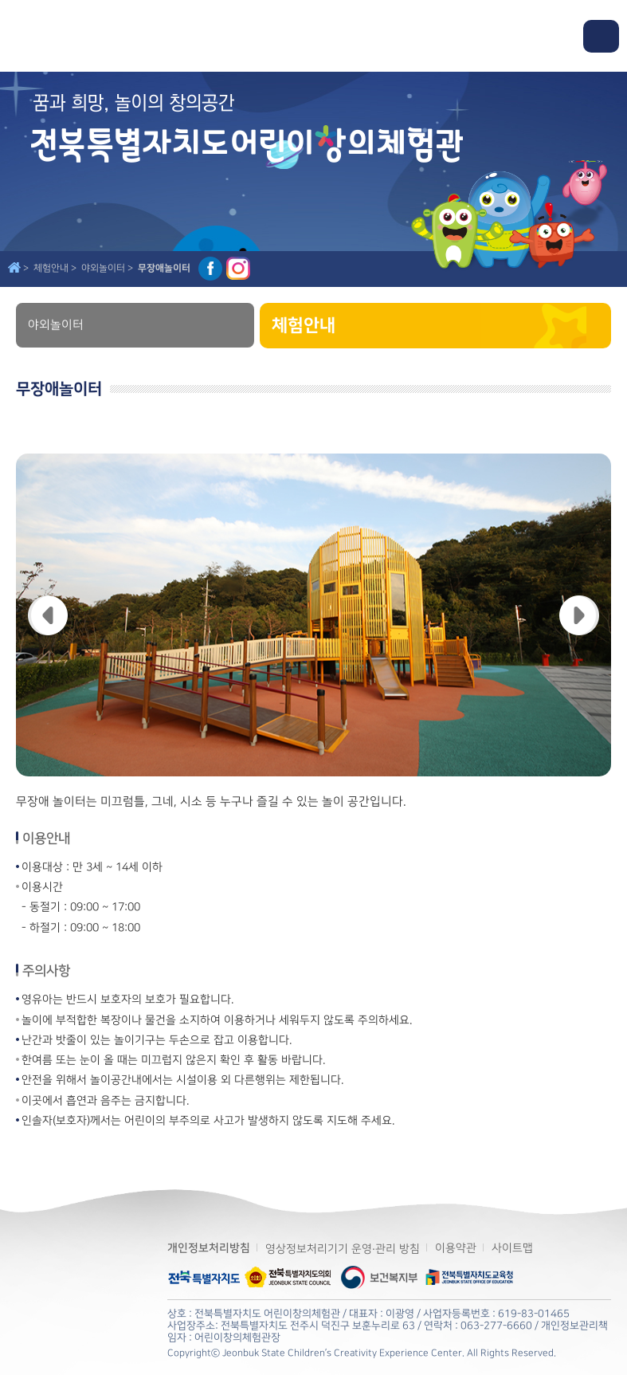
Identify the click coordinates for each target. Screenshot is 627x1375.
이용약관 (455, 1248)
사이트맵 (512, 1248)
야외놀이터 (56, 325)
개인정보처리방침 (208, 1248)
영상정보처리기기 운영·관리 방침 (342, 1249)
